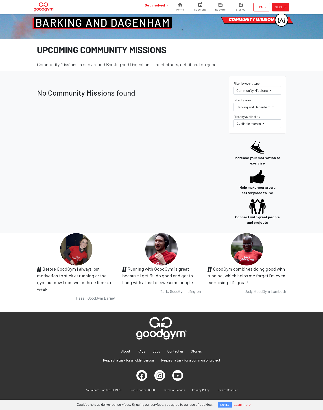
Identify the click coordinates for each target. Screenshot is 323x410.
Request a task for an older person (128, 360)
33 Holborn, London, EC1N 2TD (104, 390)
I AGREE (224, 404)
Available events (249, 123)
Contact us (175, 351)
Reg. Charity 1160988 (143, 390)
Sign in (261, 7)
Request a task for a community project (190, 360)
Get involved (155, 5)
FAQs (141, 351)
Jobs (156, 351)
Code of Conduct (227, 390)
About (125, 351)
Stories (196, 351)
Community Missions (252, 90)
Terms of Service (174, 390)
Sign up (280, 7)
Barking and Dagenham (102, 22)
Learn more (242, 404)
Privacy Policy (201, 390)
